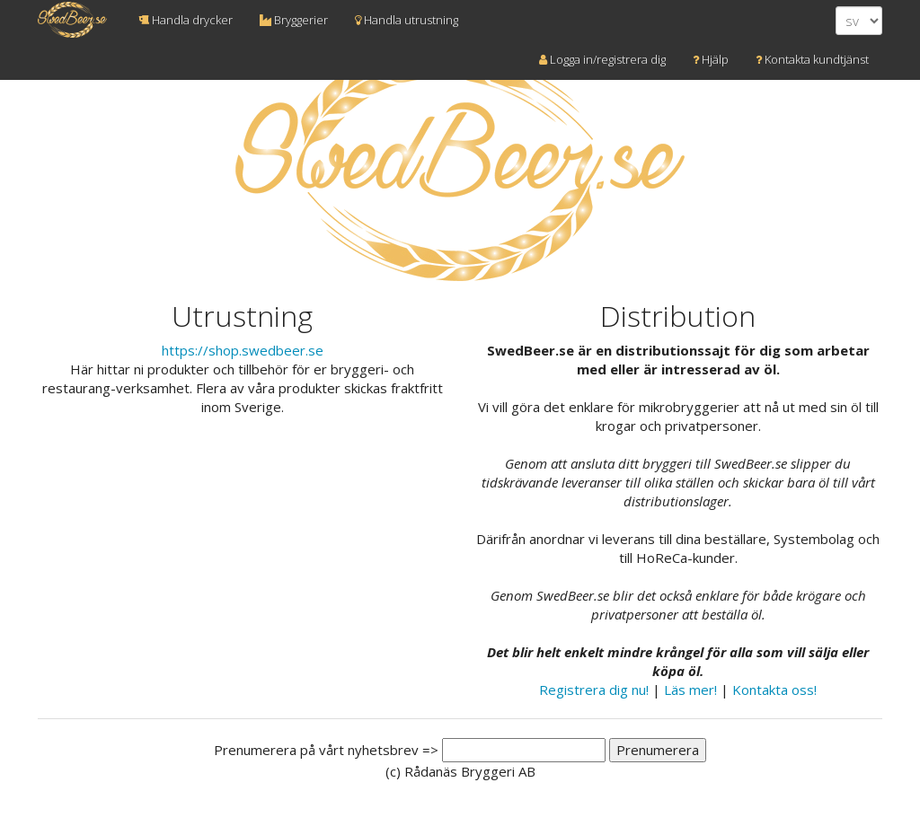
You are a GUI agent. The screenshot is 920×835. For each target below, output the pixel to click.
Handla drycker (185, 20)
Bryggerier (294, 20)
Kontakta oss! (774, 690)
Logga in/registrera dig (602, 59)
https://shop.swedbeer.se (242, 350)
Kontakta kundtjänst (812, 59)
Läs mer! (690, 690)
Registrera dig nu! (594, 690)
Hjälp (711, 59)
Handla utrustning (406, 20)
